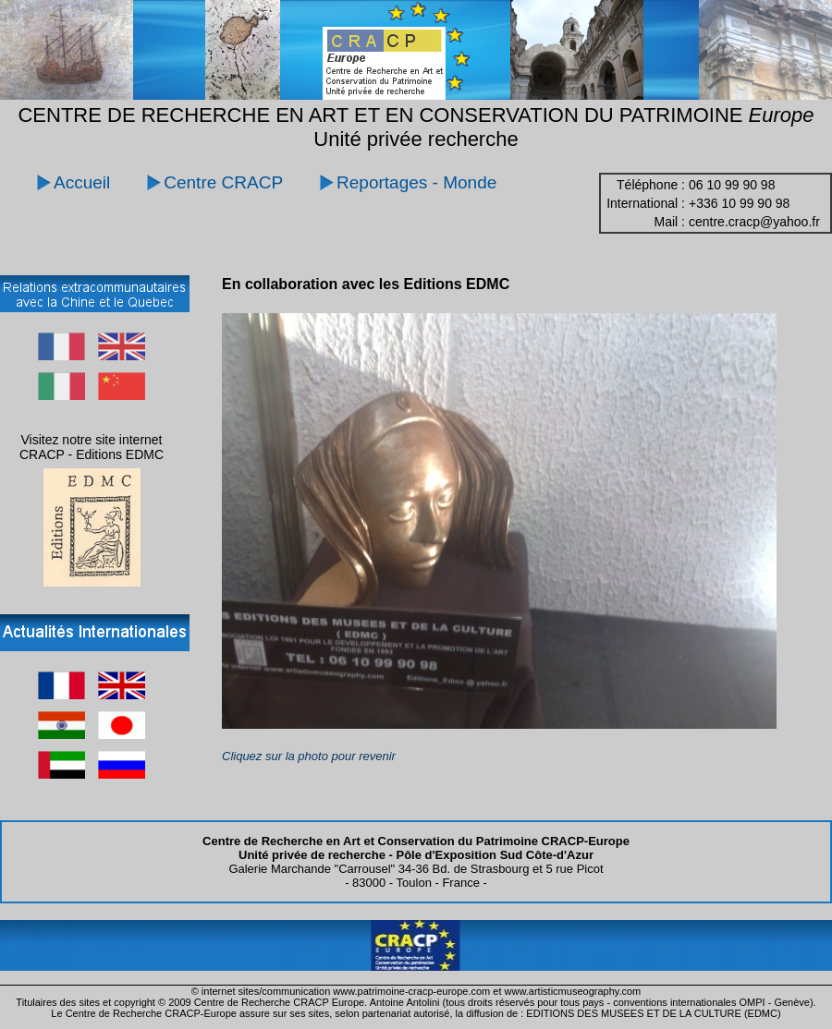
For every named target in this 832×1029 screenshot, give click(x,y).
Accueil (82, 182)
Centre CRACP (223, 182)
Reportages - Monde (416, 182)
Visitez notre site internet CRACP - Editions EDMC (91, 447)
